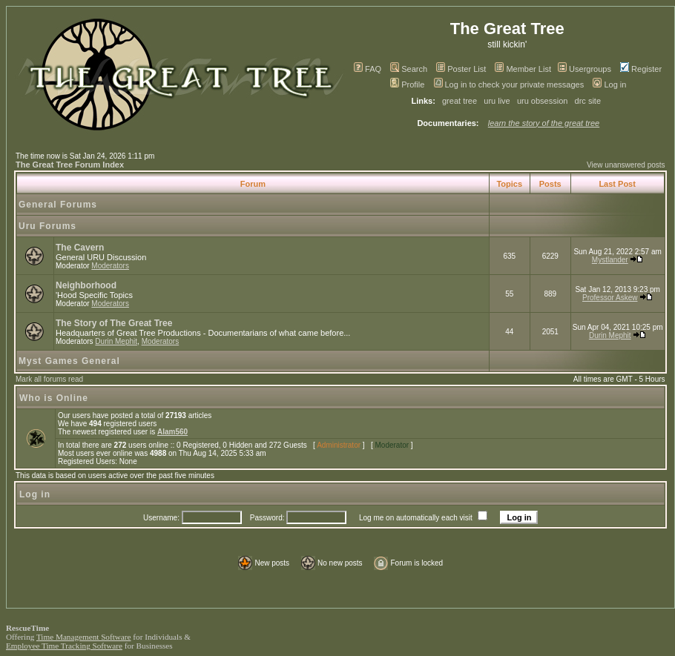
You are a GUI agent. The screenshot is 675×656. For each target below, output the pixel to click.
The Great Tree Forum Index (70, 164)
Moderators (110, 266)
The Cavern (80, 247)
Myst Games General (69, 361)
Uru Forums (47, 226)
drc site (588, 100)
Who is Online (53, 398)
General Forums (58, 204)
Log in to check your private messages (509, 84)
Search (408, 68)
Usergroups (584, 68)
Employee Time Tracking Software (64, 645)
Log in (609, 84)
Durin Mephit (116, 341)
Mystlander (610, 260)
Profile (407, 84)
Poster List (461, 68)
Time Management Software (83, 636)
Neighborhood (86, 285)
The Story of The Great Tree (114, 323)
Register (641, 68)
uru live (497, 100)
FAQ (367, 68)
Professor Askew (609, 298)
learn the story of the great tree (543, 123)
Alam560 (172, 432)
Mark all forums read (49, 379)
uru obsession (542, 100)
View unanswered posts (626, 165)
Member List (523, 68)
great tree (459, 100)
